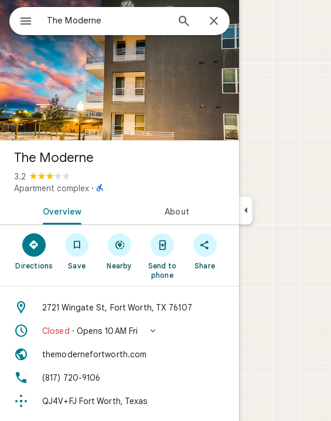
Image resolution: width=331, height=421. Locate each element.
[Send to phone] (162, 255)
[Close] (214, 21)
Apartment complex (51, 188)
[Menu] (25, 22)
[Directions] (34, 251)
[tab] (59, 210)
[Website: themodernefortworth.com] (119, 354)
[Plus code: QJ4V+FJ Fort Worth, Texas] (119, 401)
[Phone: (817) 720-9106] (119, 377)
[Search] (184, 22)
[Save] (77, 251)
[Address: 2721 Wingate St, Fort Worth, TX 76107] (119, 307)
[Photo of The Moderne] (119, 70)
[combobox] (107, 20)
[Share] (204, 251)
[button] (119, 331)
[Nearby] (119, 251)
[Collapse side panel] (245, 210)
